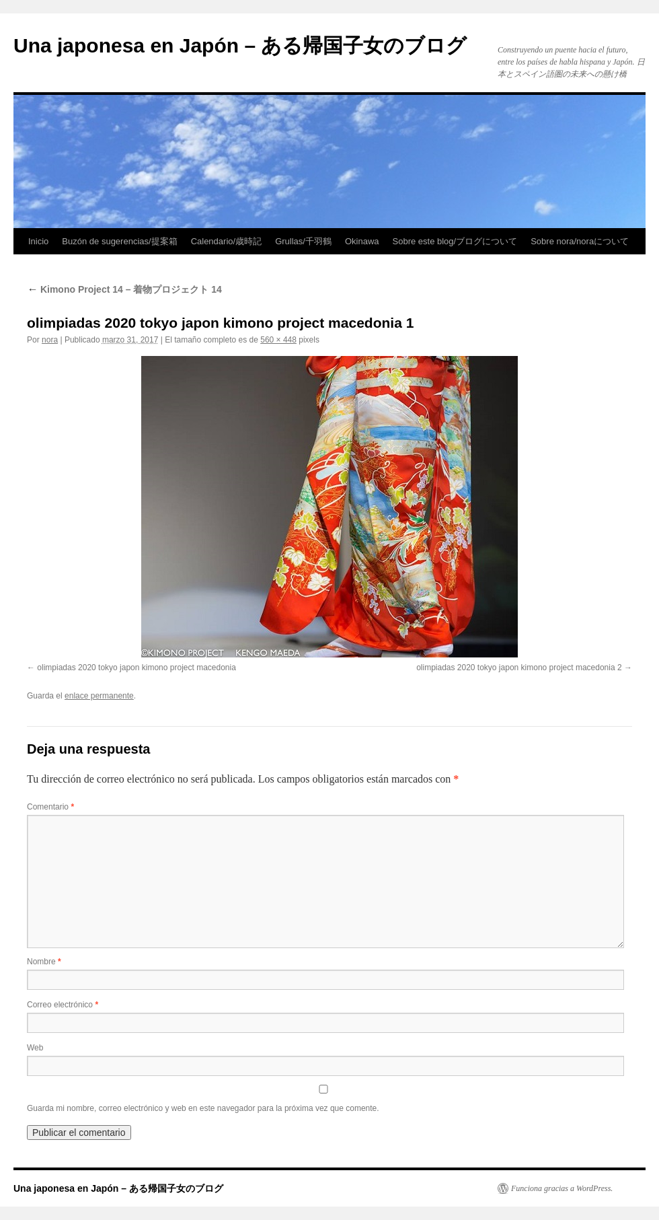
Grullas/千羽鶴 (303, 241)
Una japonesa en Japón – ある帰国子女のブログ (240, 45)
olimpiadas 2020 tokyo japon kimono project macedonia (136, 667)
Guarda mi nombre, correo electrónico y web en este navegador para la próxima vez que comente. (203, 1108)
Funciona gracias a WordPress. (562, 1188)
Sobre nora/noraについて (580, 241)
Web (35, 1047)
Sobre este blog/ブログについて (455, 241)
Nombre (44, 961)
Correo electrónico (62, 1004)
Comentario (50, 807)
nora (50, 340)
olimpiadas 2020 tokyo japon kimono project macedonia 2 (519, 667)
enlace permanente (99, 696)
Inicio (38, 241)
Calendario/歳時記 (226, 241)
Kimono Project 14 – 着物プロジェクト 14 (124, 289)
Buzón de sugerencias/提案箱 (119, 241)
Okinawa (362, 241)
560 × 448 (278, 340)
